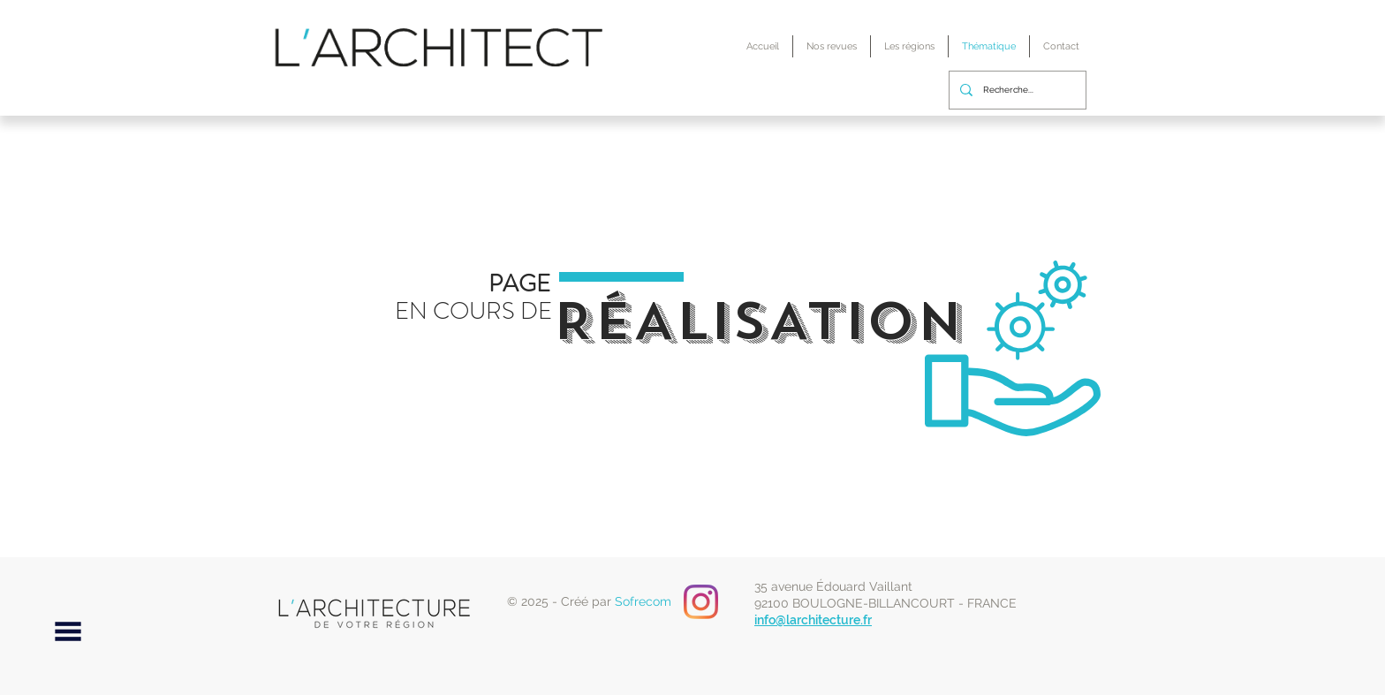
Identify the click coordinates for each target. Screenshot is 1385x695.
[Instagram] (701, 602)
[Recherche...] (1015, 90)
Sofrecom (643, 601)
